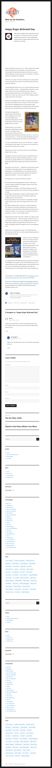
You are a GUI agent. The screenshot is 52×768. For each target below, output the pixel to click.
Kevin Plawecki (23, 575)
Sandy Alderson (9, 589)
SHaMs (8, 522)
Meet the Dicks (10, 507)
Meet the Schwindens (11, 509)
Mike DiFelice (18, 580)
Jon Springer (9, 302)
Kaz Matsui (15, 575)
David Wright (32, 563)
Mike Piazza (34, 580)
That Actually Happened (12, 528)
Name (7, 385)
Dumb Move (9, 505)
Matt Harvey (33, 577)
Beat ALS (9, 503)
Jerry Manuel (15, 572)
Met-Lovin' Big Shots (11, 514)
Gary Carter (16, 566)
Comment (8, 364)
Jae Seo (16, 569)
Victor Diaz (17, 592)
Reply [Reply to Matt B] (7, 331)
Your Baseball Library (11, 547)
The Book (9, 458)
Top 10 (8, 535)
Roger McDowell (32, 302)
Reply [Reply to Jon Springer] (9, 348)
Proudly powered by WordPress (19, 763)
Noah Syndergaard (24, 583)
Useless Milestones (23, 302)
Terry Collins (25, 589)
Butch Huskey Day (14, 277)
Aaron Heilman (9, 560)
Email (7, 391)
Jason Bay (22, 569)
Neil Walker (8, 583)
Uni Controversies (10, 539)
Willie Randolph (25, 592)
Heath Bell (22, 566)
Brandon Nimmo (30, 560)
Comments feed (10, 475)
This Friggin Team (11, 534)
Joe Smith (22, 572)
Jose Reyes (8, 575)
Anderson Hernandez (19, 560)
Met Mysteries (10, 513)
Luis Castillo (16, 577)
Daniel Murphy (23, 563)
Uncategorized (10, 537)
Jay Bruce (8, 572)
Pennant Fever (10, 520)
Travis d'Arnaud (9, 592)
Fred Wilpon (9, 566)
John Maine (29, 572)
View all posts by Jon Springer (15, 297)
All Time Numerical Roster (12, 454)
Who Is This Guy (10, 543)
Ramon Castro (26, 586)
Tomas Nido (33, 589)
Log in (8, 471)
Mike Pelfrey (26, 580)
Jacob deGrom (9, 569)
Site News (9, 524)
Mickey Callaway (10, 580)
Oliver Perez (33, 583)
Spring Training (10, 526)
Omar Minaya (9, 586)
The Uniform (9, 532)
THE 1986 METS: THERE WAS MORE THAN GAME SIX (25, 283)
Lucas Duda (9, 577)
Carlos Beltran (15, 563)
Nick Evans (15, 583)
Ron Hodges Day (31, 275)
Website (7, 398)
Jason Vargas (30, 569)
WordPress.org (10, 477)
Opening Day (9, 518)
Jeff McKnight (10, 456)
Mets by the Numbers (14, 19)
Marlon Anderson (25, 577)
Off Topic (9, 516)
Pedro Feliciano (17, 586)
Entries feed (9, 473)
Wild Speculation (10, 545)
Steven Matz (18, 589)
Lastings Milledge (33, 575)
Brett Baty (8, 563)
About (8, 452)
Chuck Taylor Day (24, 277)
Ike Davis (29, 566)
